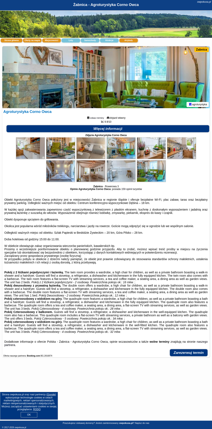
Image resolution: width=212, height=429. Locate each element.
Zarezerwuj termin (189, 353)
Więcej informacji (107, 129)
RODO (37, 409)
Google (51, 394)
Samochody (90, 40)
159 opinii (126, 189)
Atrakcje (109, 40)
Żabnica (201, 49)
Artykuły (128, 40)
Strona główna (11, 40)
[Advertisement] (106, 391)
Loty (71, 40)
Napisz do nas (142, 423)
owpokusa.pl (204, 1)
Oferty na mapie (32, 40)
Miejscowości (51, 40)
